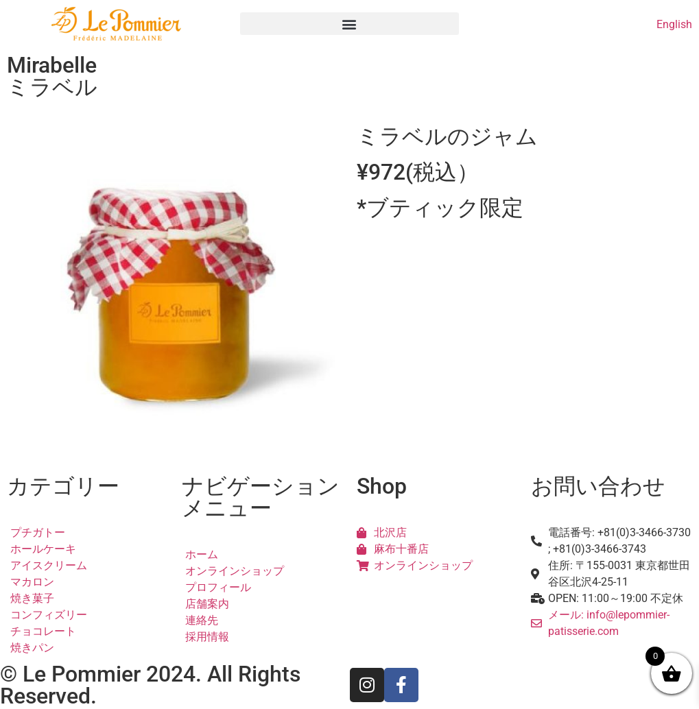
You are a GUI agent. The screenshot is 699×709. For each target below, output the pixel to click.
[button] (350, 23)
